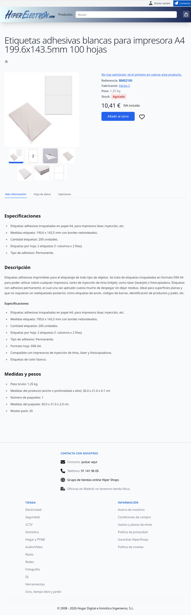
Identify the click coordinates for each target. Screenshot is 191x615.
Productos (65, 14)
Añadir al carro (118, 116)
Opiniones (64, 194)
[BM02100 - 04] (67, 155)
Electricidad (33, 510)
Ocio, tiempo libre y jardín (43, 592)
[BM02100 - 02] (33, 155)
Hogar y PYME (35, 539)
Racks (29, 554)
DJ (26, 577)
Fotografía (32, 569)
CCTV (28, 525)
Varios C (124, 86)
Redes (29, 562)
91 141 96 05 (90, 471)
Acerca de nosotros (131, 510)
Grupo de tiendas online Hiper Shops (93, 480)
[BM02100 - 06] (41, 173)
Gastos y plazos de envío (135, 525)
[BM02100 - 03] (50, 155)
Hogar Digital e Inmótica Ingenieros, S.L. (105, 608)
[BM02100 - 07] (58, 173)
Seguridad (32, 517)
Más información (15, 194)
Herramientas (35, 584)
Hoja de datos (42, 194)
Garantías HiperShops (133, 539)
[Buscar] (126, 14)
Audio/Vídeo (34, 547)
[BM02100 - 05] (24, 173)
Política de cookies (131, 547)
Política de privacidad (133, 532)
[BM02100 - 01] (16, 155)
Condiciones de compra (134, 517)
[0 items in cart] (186, 14)
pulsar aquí (89, 462)
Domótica (32, 532)
